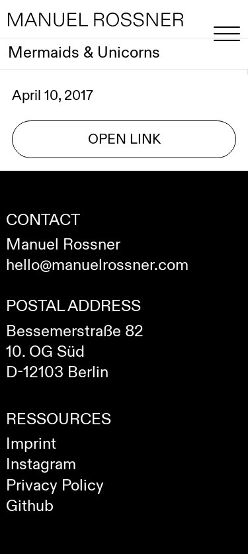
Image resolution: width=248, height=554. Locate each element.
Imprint (31, 444)
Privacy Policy (55, 486)
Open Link (124, 139)
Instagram (41, 465)
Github (30, 506)
